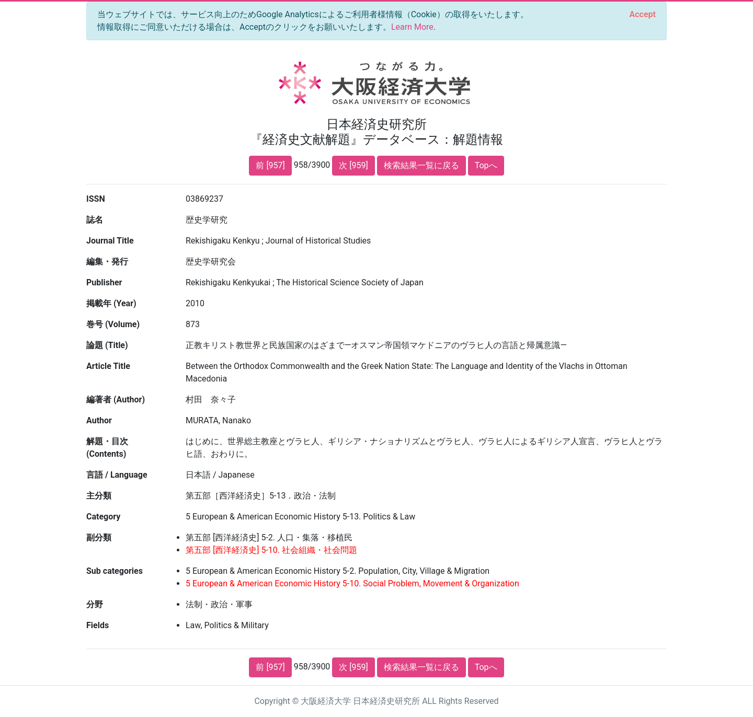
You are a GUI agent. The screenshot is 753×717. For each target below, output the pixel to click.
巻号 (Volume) (113, 324)
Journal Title (110, 241)
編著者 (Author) (115, 399)
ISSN (95, 199)
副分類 (98, 537)
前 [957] (270, 165)
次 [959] (353, 165)
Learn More (412, 27)
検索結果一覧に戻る (421, 165)
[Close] (642, 14)
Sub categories (114, 571)
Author (99, 420)
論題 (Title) (107, 345)
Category (103, 517)
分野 (94, 604)
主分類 (98, 496)
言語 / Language (116, 475)
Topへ (486, 165)
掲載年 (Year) (111, 303)
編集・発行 (107, 262)
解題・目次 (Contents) (107, 447)
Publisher (104, 282)
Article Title (108, 366)
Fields (97, 625)
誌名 (94, 220)
